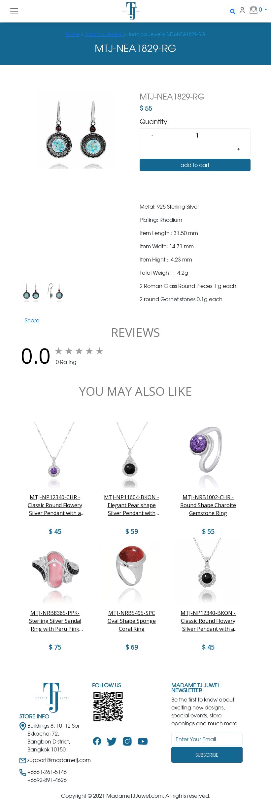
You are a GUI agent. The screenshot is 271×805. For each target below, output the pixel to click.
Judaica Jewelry (104, 34)
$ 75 (55, 647)
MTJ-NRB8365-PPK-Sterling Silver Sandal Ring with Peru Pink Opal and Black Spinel (55, 621)
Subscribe (207, 755)
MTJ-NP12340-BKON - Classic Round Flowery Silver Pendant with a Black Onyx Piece (208, 621)
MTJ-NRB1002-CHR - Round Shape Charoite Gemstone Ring (208, 505)
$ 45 (208, 647)
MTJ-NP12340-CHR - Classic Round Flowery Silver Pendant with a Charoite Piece (55, 505)
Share (32, 320)
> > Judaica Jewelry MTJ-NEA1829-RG (135, 34)
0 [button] (252, 10)
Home (73, 34)
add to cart (195, 165)
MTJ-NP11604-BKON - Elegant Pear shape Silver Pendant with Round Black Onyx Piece (131, 505)
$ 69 (131, 647)
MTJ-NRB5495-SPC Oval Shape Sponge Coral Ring (132, 620)
